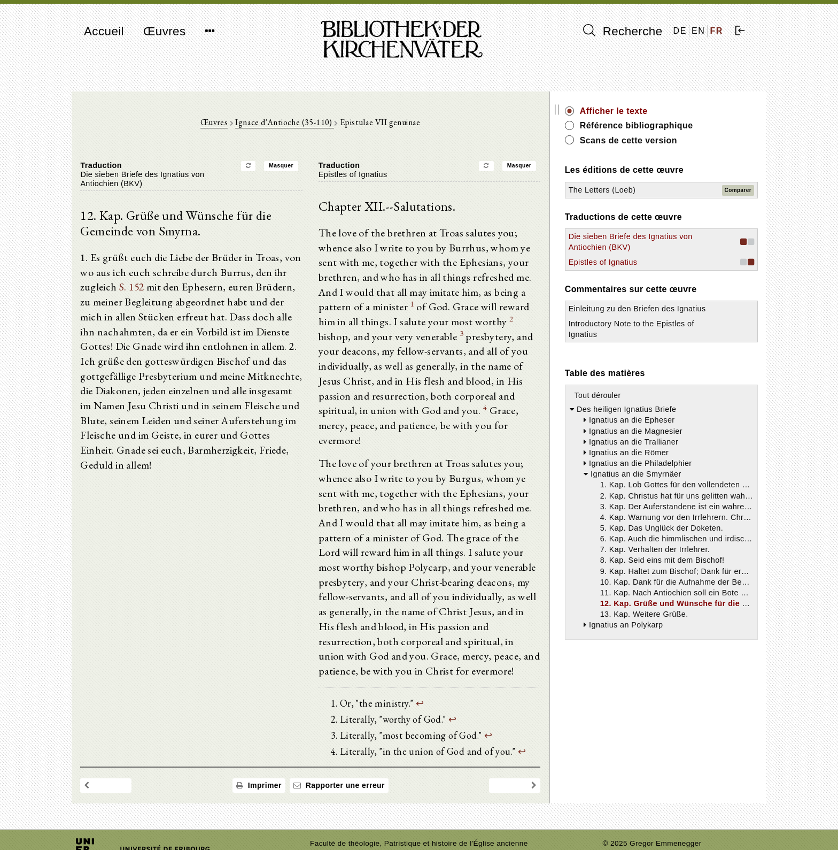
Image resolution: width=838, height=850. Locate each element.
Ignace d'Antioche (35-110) (306, 123)
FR (716, 30)
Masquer (303, 167)
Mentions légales (632, 815)
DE (680, 30)
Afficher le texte (657, 111)
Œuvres (164, 31)
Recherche (623, 31)
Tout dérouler (641, 417)
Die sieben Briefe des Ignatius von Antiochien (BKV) (654, 247)
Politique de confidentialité (648, 826)
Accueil (104, 31)
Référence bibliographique (679, 125)
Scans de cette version (671, 140)
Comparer (738, 190)
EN (698, 30)
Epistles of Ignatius (646, 273)
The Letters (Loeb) (645, 190)
